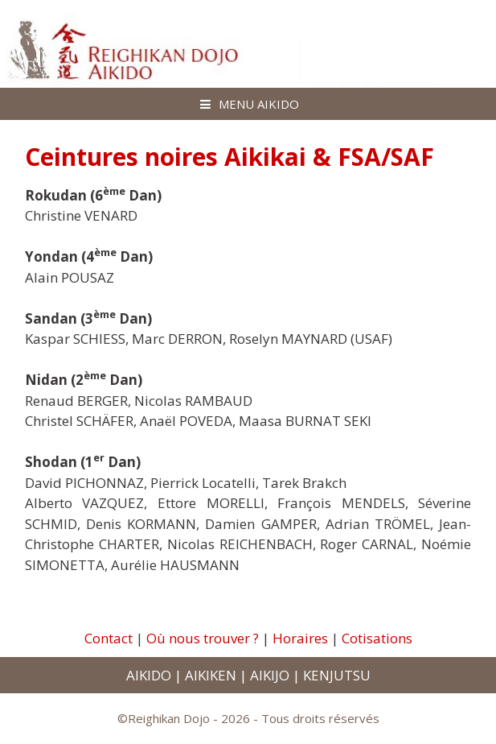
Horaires (300, 638)
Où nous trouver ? (202, 638)
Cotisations (377, 638)
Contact (108, 638)
